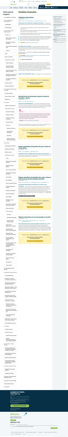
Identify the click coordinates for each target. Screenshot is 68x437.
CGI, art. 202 (24, 21)
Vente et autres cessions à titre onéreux (11, 39)
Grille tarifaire (40, 432)
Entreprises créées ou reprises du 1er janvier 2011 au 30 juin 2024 (11, 305)
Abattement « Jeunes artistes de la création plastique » (11, 320)
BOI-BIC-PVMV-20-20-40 (34, 152)
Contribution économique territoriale (11, 174)
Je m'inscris (54, 428)
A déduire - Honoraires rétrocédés (10, 119)
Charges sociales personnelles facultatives (11, 235)
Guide (11, 8)
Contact (29, 1)
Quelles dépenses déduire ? (10, 146)
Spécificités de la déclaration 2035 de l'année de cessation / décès (59, 25)
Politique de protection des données (50, 432)
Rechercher (19, 4)
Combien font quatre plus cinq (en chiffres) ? (18, 401)
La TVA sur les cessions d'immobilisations (31, 121)
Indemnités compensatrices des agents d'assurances (11, 76)
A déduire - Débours (10, 115)
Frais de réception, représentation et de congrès (10, 239)
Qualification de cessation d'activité (32, 43)
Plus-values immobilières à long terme (11, 80)
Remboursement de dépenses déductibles (11, 140)
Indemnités (9, 136)
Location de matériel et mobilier (10, 188)
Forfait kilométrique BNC (11, 218)
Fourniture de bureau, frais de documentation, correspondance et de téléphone (11, 245)
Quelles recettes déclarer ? (10, 106)
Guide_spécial (21, 8)
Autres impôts (8, 177)
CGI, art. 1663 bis (42, 221)
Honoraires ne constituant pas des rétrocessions (11, 205)
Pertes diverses (9, 265)
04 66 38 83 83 (23, 1)
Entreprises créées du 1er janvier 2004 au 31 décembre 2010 (11, 311)
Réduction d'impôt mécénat (10, 358)
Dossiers (30, 8)
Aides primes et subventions (10, 133)
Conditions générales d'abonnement (17, 432)
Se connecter (50, 4)
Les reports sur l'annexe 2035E (10, 381)
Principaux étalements (9, 86)
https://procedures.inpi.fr (27, 60)
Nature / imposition (9, 57)
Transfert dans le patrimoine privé (11, 48)
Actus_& (35, 8)
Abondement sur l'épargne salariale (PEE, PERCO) (10, 284)
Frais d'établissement (9, 276)
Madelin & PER (38, 1)
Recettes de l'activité (10, 112)
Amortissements (8, 28)
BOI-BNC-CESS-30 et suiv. (26, 222)
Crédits (12, 434)
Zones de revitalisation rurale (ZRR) (10, 316)
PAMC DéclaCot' (44, 1)
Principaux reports (8, 83)
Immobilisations (8, 25)
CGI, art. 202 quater (25, 221)
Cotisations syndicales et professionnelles (11, 255)
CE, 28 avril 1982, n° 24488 (34, 40)
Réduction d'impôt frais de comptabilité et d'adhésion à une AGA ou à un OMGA (10, 349)
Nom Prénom (12, 396)
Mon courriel (12, 425)
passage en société (36, 35)
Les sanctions (6, 387)
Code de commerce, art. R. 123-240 (41, 21)
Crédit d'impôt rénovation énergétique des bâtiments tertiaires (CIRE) (10, 362)
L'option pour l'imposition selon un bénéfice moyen (10, 378)
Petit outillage (8, 197)
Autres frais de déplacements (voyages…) (11, 226)
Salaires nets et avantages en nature (11, 163)
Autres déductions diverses (10, 323)
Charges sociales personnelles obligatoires (11, 230)
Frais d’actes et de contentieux (9, 251)
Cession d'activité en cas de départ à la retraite (11, 72)
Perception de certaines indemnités (10, 43)
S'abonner (55, 4)
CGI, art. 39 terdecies (25, 152)
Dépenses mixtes (8, 152)
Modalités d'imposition (57, 17)
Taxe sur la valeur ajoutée (11, 170)
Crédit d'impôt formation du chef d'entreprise (10, 355)
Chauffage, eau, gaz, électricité (10, 201)
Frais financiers (9, 262)
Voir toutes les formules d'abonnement (35, 87)
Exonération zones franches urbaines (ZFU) (10, 293)
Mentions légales (18, 434)
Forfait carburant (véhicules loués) (10, 222)
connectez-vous (45, 80)
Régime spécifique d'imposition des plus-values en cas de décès (59, 31)
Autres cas (8, 51)
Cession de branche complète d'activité (10, 67)
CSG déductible (9, 180)
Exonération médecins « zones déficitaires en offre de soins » (11, 288)
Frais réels (9, 215)
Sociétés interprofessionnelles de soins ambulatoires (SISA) (11, 340)
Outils (42, 8)
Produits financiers (9, 122)
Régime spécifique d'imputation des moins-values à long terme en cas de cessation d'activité (59, 35)
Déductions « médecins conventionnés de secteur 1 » (10, 280)
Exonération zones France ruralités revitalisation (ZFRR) (10, 297)
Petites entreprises (9, 63)
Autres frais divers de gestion (10, 259)
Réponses (47, 8)
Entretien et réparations (10, 191)
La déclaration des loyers (9, 384)
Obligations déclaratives (57, 19)
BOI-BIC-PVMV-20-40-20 (45, 183)
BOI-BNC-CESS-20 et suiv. (34, 221)
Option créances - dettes (10, 97)
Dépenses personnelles (9, 149)
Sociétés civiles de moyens (11, 336)
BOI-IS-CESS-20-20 (30, 21)
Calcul (6, 54)
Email (11, 398)
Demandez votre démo (19, 406)
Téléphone (12, 399)
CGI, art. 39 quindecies (26, 183)
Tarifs (33, 1)
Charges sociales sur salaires (10, 167)
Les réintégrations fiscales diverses (9, 270)
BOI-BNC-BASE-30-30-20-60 (35, 183)
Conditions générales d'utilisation (31, 432)
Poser (54, 8)
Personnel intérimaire (10, 194)
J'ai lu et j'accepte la (18, 403)
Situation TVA (7, 100)
